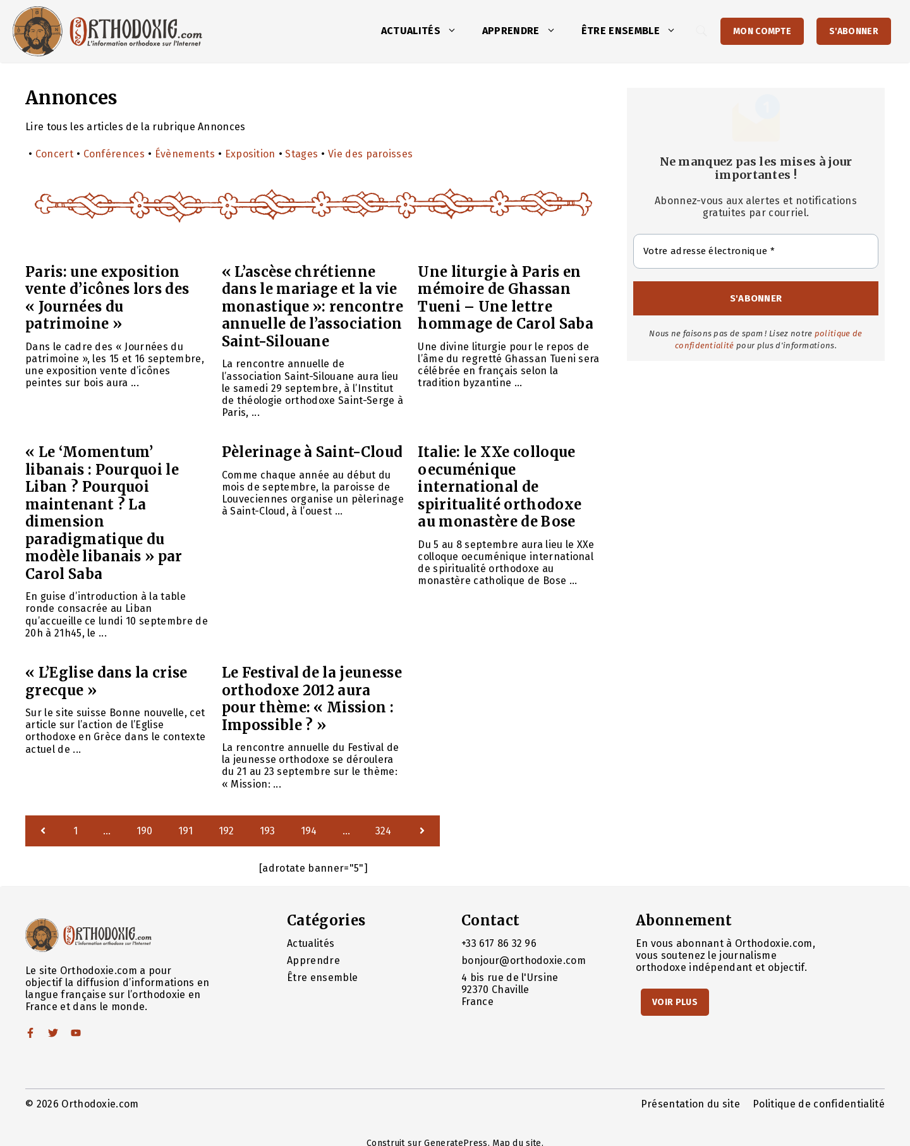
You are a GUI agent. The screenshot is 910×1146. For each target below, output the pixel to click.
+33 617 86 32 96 (499, 943)
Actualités (425, 31)
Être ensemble (635, 31)
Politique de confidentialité (819, 1104)
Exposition (250, 154)
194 (309, 831)
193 (268, 831)
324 (383, 831)
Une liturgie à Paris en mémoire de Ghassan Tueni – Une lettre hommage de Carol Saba (505, 298)
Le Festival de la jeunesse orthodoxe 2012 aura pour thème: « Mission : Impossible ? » (312, 699)
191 (185, 831)
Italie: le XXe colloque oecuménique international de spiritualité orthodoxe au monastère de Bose (499, 486)
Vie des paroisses (370, 154)
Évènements (185, 154)
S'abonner (853, 31)
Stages (301, 154)
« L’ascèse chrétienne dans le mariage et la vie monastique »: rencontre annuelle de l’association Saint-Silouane (312, 306)
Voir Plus (675, 1002)
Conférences (114, 154)
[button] (455, 31)
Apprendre (525, 31)
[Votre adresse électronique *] (755, 251)
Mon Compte (762, 31)
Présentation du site (690, 1104)
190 (144, 831)
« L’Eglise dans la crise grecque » (106, 681)
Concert (54, 154)
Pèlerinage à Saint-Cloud (312, 452)
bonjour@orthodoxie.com (523, 960)
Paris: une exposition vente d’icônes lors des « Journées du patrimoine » (107, 298)
